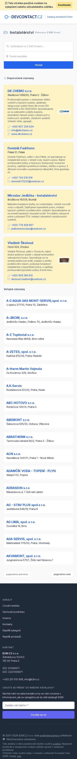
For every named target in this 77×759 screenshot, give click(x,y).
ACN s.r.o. (13, 454)
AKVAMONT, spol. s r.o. (23, 556)
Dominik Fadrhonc (21, 148)
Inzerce (6, 618)
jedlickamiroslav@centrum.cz (28, 228)
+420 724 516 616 (22, 177)
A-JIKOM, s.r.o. (17, 318)
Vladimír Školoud (20, 243)
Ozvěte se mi (38, 714)
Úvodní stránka (10, 605)
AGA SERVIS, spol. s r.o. (23, 539)
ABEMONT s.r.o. (18, 420)
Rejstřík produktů (11, 636)
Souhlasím (64, 4)
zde (19, 756)
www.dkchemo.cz (21, 134)
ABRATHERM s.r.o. (19, 437)
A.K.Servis (14, 386)
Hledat (38, 65)
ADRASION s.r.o (18, 488)
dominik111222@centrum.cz (27, 181)
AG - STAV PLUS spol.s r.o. (26, 505)
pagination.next (62, 574)
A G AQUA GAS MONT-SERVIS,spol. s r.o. (36, 301)
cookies (57, 743)
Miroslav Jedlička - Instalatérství (32, 195)
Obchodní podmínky (13, 611)
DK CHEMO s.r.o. (20, 91)
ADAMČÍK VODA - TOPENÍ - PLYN (31, 471)
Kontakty (7, 624)
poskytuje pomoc (49, 735)
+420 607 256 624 (22, 126)
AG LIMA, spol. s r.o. (20, 522)
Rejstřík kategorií (11, 630)
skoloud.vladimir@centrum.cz (28, 279)
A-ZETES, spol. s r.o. (21, 352)
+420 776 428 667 (22, 224)
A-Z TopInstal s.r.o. (20, 335)
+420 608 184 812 (22, 275)
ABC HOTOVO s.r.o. (20, 403)
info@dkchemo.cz (22, 130)
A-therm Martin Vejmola (24, 369)
